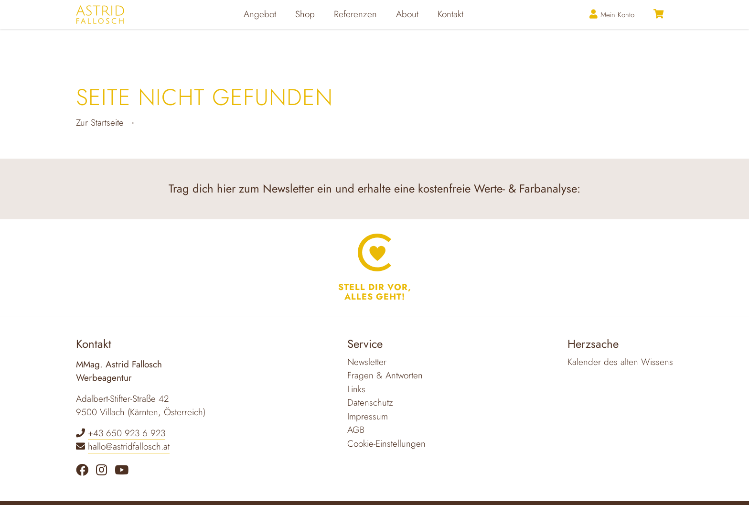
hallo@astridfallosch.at (129, 446)
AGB (355, 429)
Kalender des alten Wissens (620, 361)
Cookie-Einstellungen (386, 443)
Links (356, 389)
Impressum (367, 416)
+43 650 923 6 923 (126, 433)
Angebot (278, 28)
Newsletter (366, 361)
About (426, 28)
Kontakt (469, 28)
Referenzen (374, 28)
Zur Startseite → (106, 122)
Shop (323, 28)
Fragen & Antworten (385, 375)
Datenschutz (370, 402)
